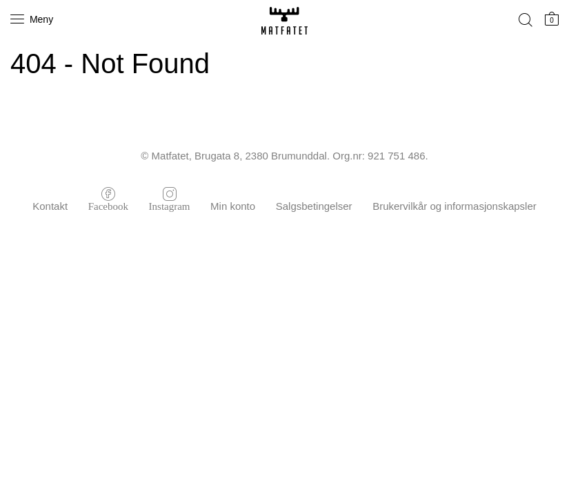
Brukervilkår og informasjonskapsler (454, 206)
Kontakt (50, 206)
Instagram (169, 205)
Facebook (108, 205)
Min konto (232, 206)
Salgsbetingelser (314, 206)
